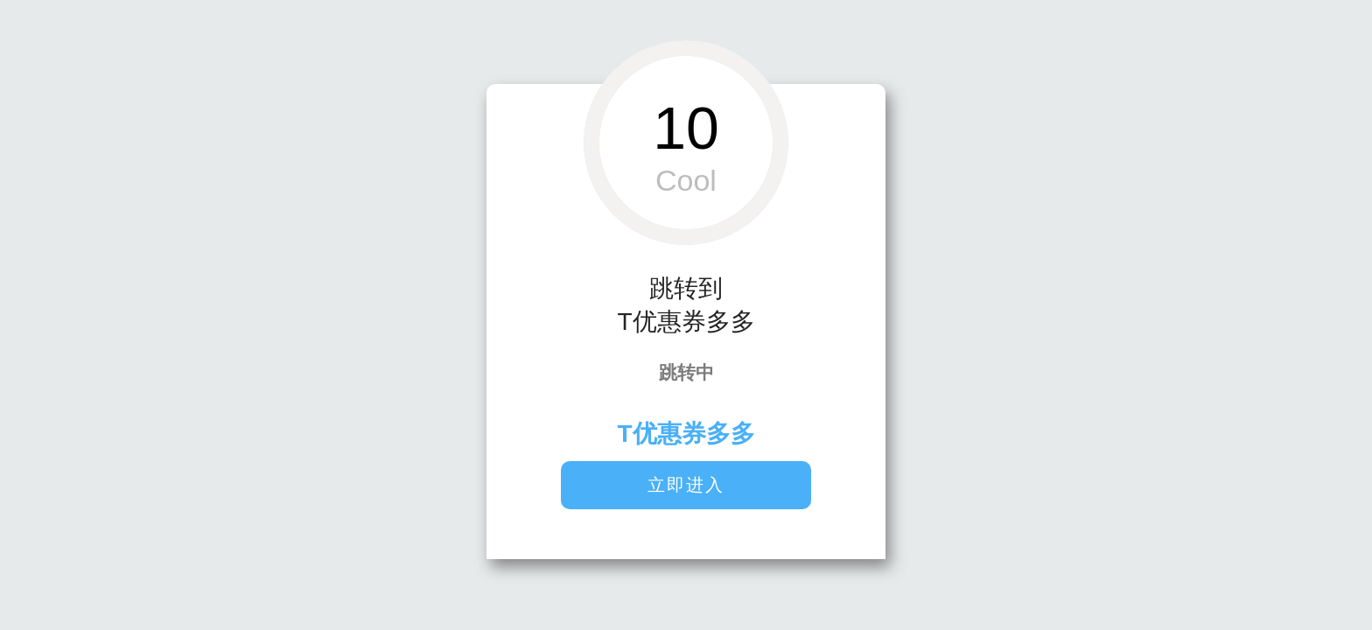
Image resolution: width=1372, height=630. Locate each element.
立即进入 (686, 484)
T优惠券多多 (685, 433)
